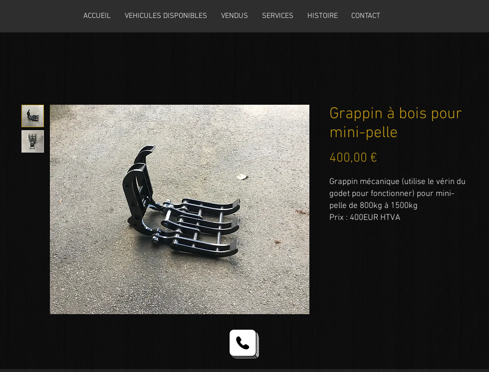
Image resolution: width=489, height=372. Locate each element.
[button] (166, 16)
